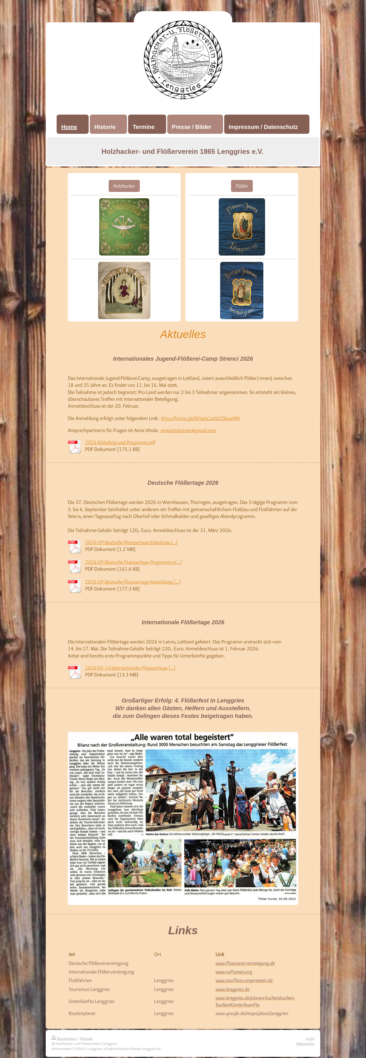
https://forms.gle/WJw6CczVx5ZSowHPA (200, 418)
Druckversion (63, 1038)
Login (310, 1038)
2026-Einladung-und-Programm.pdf (120, 442)
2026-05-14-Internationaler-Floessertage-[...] (130, 668)
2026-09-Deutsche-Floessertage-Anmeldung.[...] (132, 582)
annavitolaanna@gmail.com (188, 430)
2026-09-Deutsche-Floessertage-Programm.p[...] (133, 562)
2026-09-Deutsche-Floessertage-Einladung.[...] (131, 542)
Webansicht (305, 1043)
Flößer (242, 186)
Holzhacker (124, 186)
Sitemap (86, 1038)
